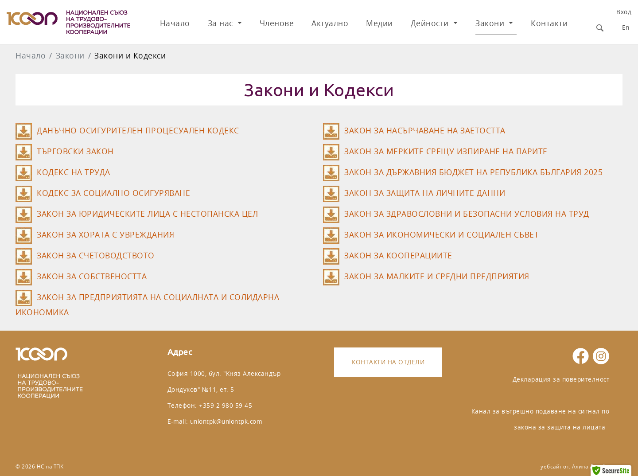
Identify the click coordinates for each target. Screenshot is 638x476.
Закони (491, 23)
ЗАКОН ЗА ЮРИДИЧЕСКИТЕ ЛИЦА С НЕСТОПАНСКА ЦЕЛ (147, 214)
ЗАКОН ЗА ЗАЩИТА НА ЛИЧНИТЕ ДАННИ (424, 193)
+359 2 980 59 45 (225, 405)
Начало (175, 23)
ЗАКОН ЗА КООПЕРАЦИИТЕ (398, 255)
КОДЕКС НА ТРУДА (73, 172)
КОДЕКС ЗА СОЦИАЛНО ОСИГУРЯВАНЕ (113, 193)
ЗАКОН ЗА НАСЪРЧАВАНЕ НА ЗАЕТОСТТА (425, 130)
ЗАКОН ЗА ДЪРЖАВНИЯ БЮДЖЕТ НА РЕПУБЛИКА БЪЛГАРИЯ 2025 (473, 172)
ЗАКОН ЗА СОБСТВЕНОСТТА (92, 276)
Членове (277, 23)
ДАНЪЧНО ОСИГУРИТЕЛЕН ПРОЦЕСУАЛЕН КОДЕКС (138, 130)
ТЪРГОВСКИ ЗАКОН (75, 151)
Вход (623, 12)
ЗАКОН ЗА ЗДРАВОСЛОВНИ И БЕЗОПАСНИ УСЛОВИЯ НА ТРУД (466, 214)
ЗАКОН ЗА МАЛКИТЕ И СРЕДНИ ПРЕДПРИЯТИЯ (436, 276)
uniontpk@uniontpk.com (226, 421)
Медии (379, 23)
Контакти (549, 23)
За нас (222, 23)
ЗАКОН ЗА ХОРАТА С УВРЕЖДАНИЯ (105, 235)
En (626, 27)
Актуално (329, 23)
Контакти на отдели (388, 362)
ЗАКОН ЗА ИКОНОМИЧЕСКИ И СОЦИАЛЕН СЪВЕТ (441, 235)
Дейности (431, 23)
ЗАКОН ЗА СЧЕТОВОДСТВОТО (96, 255)
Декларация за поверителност (561, 379)
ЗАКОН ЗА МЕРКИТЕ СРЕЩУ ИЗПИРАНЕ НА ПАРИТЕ (446, 151)
